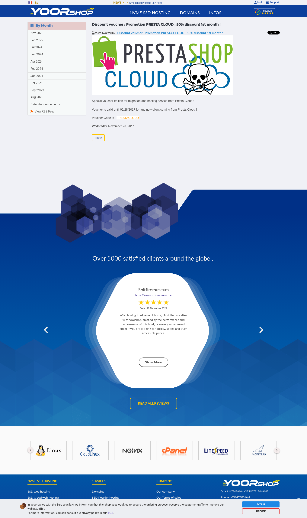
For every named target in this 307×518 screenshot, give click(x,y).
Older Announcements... (46, 104)
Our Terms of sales (168, 497)
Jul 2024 (36, 47)
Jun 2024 (36, 54)
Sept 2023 (37, 90)
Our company (165, 491)
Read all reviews (153, 403)
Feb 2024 (36, 68)
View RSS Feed (42, 111)
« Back (98, 137)
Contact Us (163, 503)
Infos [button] (215, 12)
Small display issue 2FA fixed (145, 2)
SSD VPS (33, 503)
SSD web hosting (38, 491)
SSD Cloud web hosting (43, 497)
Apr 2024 (36, 61)
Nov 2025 (36, 33)
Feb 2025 (36, 40)
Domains (98, 491)
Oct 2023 (36, 83)
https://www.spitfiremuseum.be (153, 295)
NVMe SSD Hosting (150, 12)
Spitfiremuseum (153, 289)
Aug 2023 (36, 97)
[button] (123, 3)
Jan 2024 (36, 76)
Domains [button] (190, 12)
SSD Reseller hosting (106, 497)
